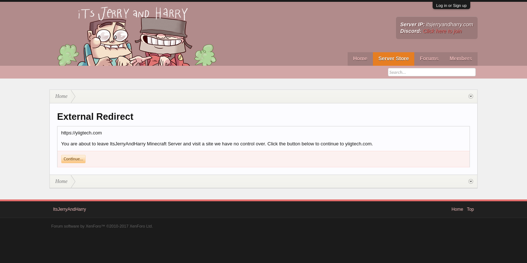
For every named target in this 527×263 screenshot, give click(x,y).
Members (461, 58)
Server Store (393, 58)
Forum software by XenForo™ (102, 226)
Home (360, 58)
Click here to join (442, 31)
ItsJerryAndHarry (69, 209)
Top (470, 209)
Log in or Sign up (451, 5)
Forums (429, 58)
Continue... (73, 158)
